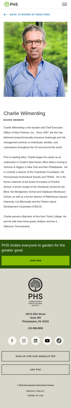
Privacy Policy (35, 391)
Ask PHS (35, 369)
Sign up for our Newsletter (35, 356)
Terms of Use (35, 396)
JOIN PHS (35, 260)
